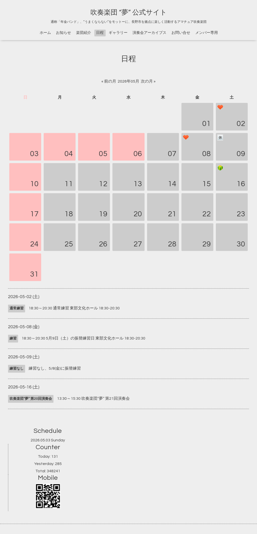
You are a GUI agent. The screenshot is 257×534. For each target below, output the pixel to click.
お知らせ (63, 33)
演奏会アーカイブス (149, 33)
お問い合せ (180, 33)
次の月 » (148, 81)
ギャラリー (118, 33)
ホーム (45, 33)
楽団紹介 (83, 33)
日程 (100, 33)
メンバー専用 (206, 33)
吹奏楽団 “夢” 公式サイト (128, 12)
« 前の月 (108, 81)
